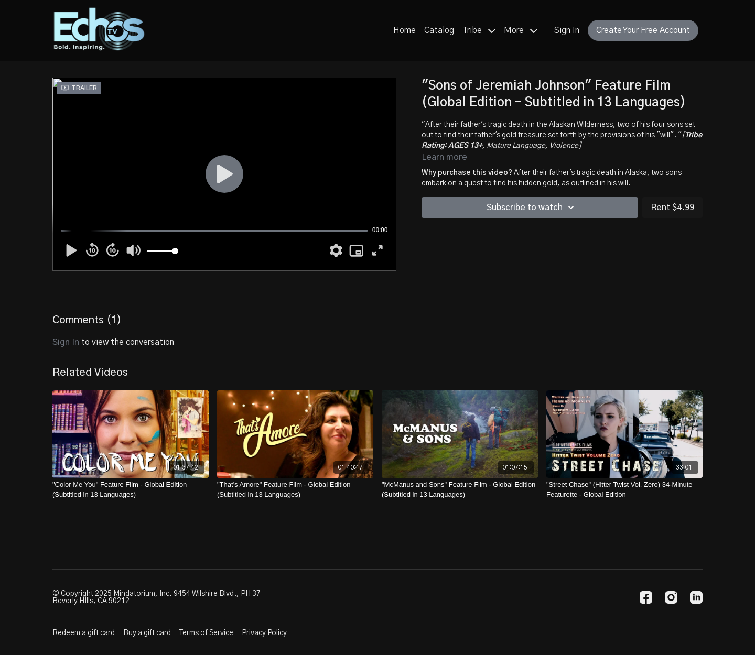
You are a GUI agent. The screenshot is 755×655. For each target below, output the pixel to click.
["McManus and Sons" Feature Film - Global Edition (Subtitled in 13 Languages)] (460, 489)
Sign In (566, 30)
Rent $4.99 (672, 207)
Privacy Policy (264, 633)
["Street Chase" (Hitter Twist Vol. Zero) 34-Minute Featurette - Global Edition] (624, 489)
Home (404, 30)
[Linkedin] (696, 597)
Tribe (478, 30)
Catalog (439, 30)
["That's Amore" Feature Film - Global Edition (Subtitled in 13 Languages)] (295, 489)
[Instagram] (671, 597)
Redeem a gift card (83, 633)
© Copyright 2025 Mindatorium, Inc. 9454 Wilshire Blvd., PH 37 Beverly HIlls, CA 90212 (156, 597)
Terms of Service (206, 633)
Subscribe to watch (532, 207)
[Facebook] (646, 597)
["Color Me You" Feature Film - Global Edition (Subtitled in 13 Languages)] (130, 489)
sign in (65, 342)
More (520, 30)
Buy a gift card (147, 633)
